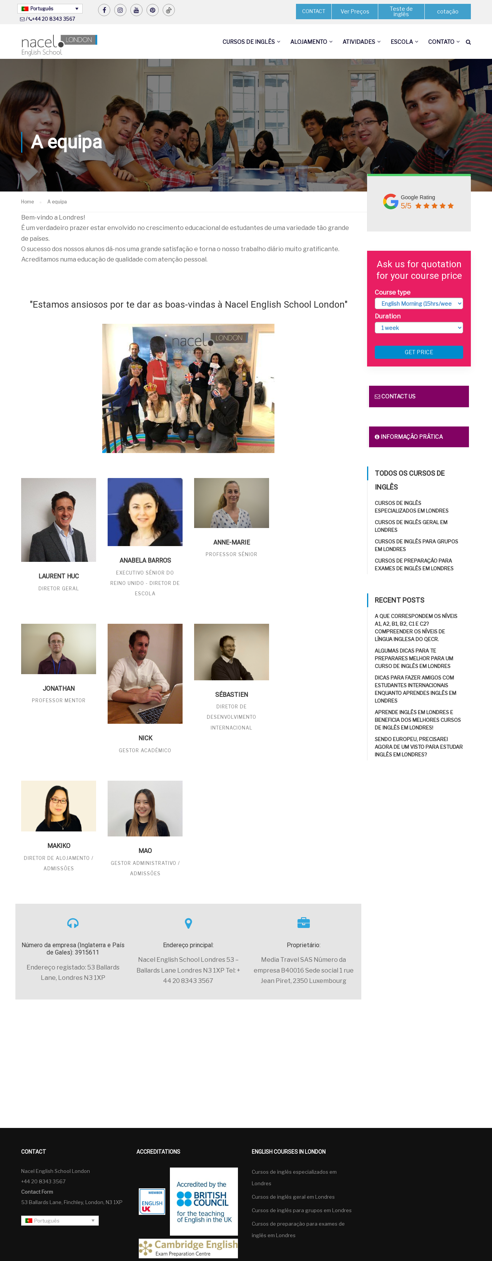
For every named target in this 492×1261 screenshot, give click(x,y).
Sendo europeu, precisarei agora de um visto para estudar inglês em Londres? (419, 747)
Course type (393, 292)
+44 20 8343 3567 (53, 19)
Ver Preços (355, 11)
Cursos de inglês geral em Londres (293, 1197)
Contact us (395, 396)
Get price (419, 352)
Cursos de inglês (249, 41)
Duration (388, 316)
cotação (448, 11)
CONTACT (313, 11)
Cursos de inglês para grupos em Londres (302, 1210)
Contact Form (37, 1192)
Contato (441, 41)
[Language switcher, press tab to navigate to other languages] (50, 8)
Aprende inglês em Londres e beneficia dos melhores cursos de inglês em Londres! (418, 720)
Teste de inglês (401, 11)
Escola (402, 41)
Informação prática (409, 436)
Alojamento (308, 41)
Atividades (358, 41)
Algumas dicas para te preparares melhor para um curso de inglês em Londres (414, 658)
